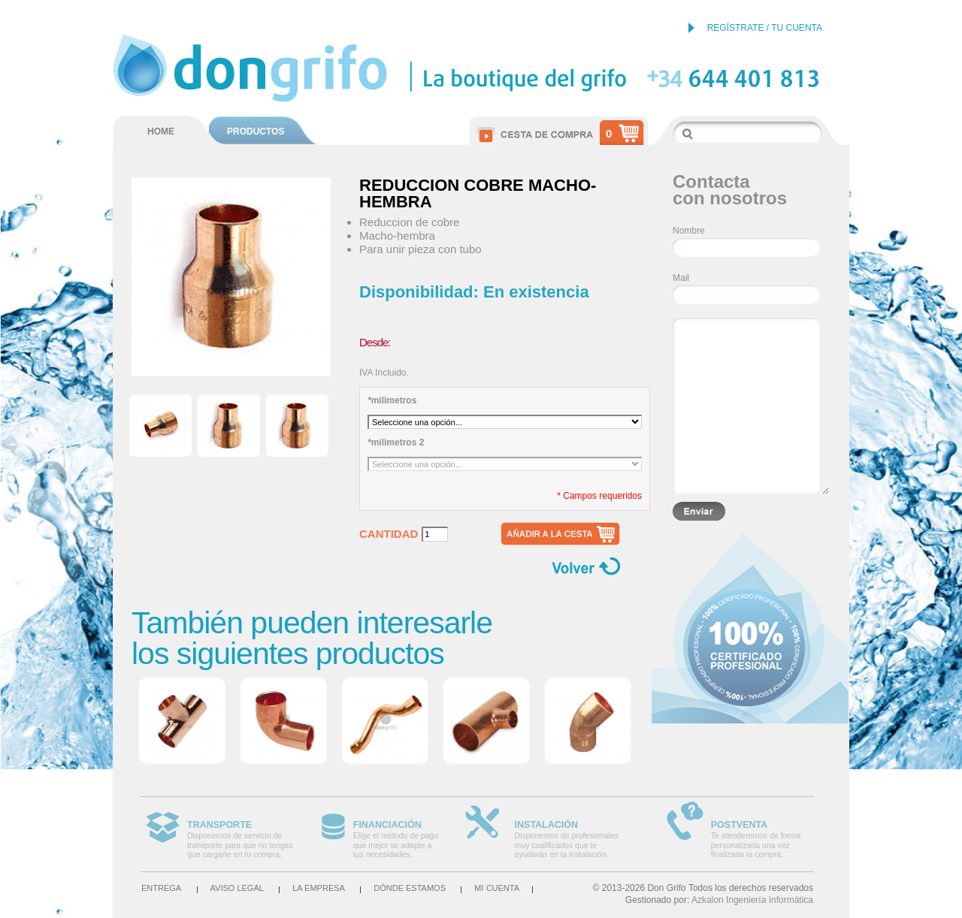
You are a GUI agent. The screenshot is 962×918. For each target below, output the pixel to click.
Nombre (689, 230)
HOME (160, 131)
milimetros (392, 400)
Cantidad (388, 534)
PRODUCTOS (255, 131)
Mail (681, 278)
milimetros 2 (396, 442)
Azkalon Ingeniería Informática (752, 900)
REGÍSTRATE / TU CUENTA (764, 28)
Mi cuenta (496, 887)
